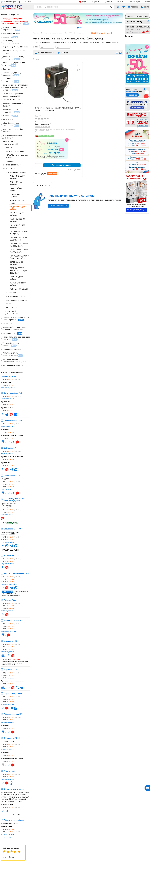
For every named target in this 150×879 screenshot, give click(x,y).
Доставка (108, 2)
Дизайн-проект (137, 16)
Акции (83, 2)
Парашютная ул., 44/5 (13, 694)
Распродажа (7, 592)
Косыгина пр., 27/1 (11, 555)
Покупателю (95, 2)
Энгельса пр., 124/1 (12, 738)
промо (21, 320)
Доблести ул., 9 (10, 448)
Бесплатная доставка (45, 136)
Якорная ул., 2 (9, 771)
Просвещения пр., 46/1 (13, 714)
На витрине (59, 42)
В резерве (72, 42)
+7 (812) (11, 379)
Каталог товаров (10, 14)
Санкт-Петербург (8, 2)
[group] (58, 82)
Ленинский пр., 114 (12, 600)
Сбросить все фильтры (58, 206)
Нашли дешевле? (74, 170)
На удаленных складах (89, 42)
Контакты (120, 2)
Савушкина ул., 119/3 (12, 529)
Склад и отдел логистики (14, 789)
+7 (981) (7, 385)
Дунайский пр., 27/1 (12, 475)
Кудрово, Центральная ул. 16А (16, 573)
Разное (147, 2)
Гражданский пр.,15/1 (13, 420)
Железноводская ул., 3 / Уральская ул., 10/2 (14, 500)
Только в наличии (43, 42)
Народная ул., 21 (11, 670)
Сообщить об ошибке (42, 127)
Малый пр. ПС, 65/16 (12, 621)
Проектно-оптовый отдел (14, 820)
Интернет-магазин (8, 376)
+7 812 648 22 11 (26, 2)
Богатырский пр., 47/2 (13, 393)
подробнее (6, 838)
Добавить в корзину (61, 165)
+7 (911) (7, 411)
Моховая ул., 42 (10, 641)
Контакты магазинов (12, 373)
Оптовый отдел (134, 2)
